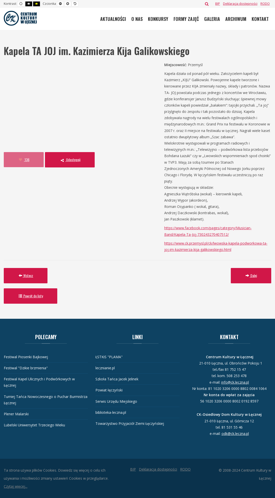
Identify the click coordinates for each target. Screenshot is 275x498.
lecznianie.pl (105, 368)
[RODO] (265, 4)
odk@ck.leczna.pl (235, 433)
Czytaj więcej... (15, 486)
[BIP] (217, 4)
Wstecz (25, 275)
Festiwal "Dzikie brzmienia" (26, 368)
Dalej (251, 275)
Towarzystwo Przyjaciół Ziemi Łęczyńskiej (129, 423)
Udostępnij (69, 159)
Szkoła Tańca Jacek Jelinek (116, 379)
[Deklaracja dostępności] (240, 4)
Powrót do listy (30, 295)
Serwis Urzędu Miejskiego (116, 401)
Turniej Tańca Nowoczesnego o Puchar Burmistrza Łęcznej (45, 399)
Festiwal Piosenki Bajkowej (26, 356)
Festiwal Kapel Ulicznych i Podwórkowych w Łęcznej (39, 382)
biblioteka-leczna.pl (110, 412)
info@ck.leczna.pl (235, 382)
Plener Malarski (16, 414)
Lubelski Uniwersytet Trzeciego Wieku (34, 425)
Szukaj (207, 3)
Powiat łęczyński (109, 390)
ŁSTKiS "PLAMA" (109, 356)
